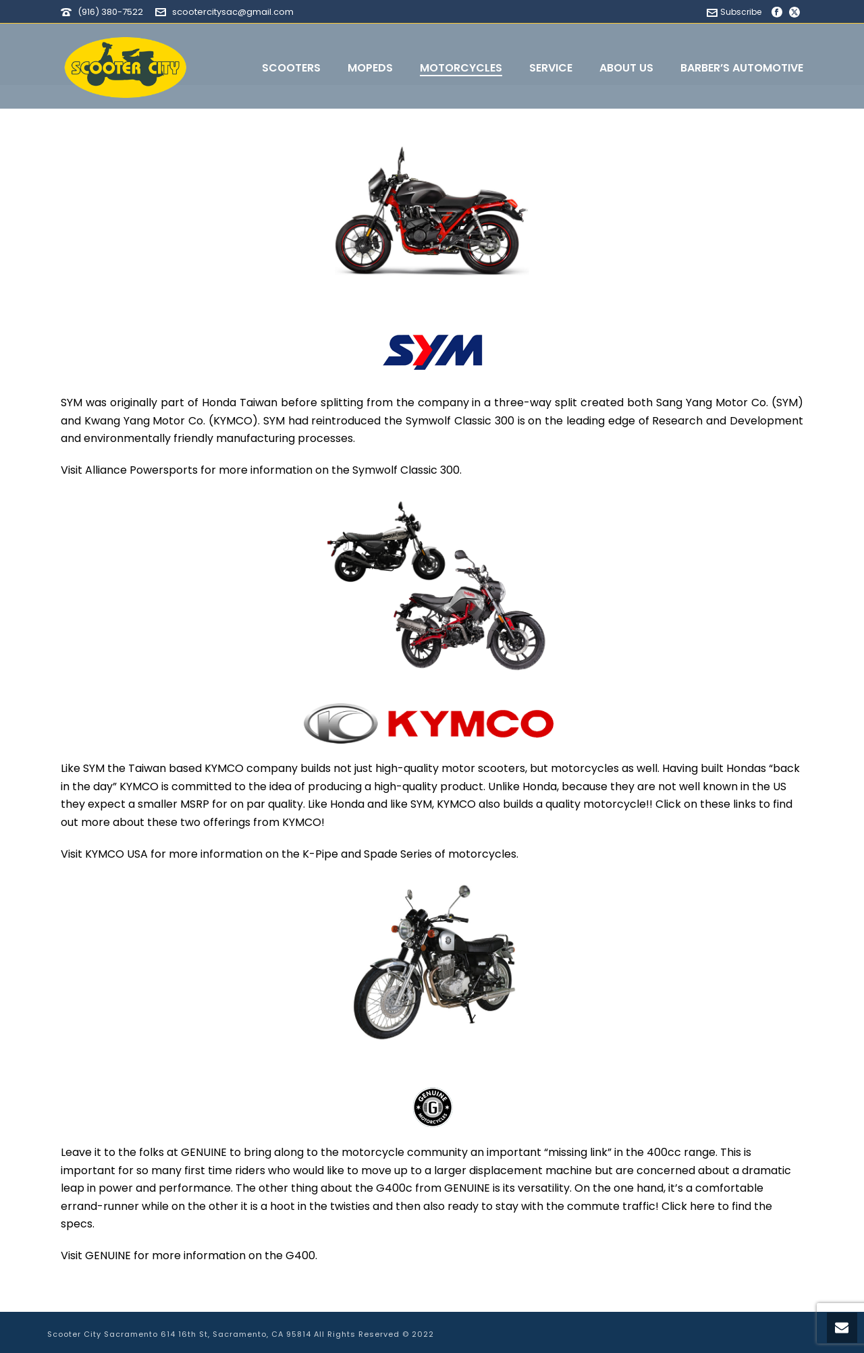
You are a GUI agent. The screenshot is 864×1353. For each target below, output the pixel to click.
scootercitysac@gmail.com (233, 11)
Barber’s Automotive (741, 68)
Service (550, 68)
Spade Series (398, 854)
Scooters (291, 68)
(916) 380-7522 (110, 11)
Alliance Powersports (141, 470)
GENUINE (108, 1255)
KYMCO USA (116, 854)
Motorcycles (461, 68)
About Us (626, 68)
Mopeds (370, 68)
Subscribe (734, 12)
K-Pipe (320, 854)
